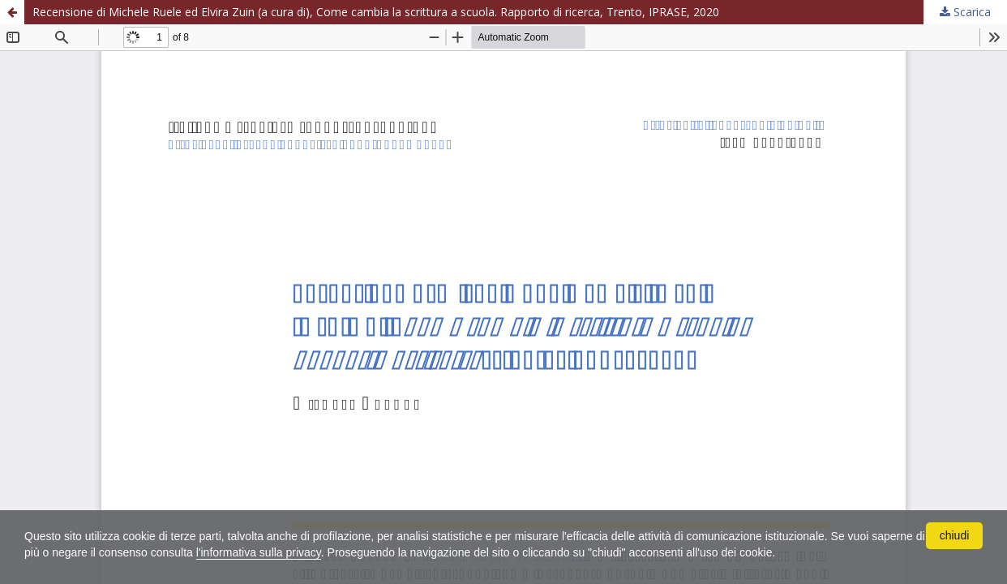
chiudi (955, 535)
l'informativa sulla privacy (258, 552)
